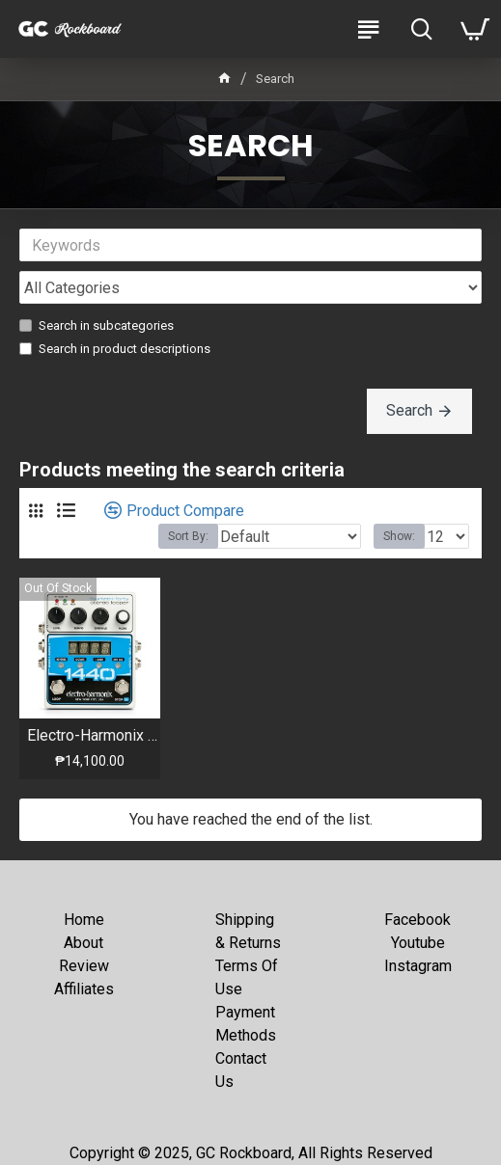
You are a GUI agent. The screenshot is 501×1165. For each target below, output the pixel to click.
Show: (399, 536)
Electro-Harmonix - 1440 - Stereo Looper (93, 735)
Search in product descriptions (114, 348)
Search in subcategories (96, 325)
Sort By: (188, 536)
